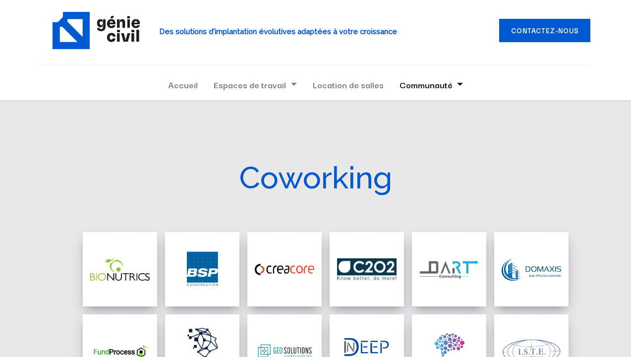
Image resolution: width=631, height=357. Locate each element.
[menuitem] (183, 84)
